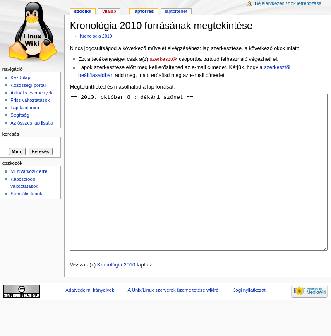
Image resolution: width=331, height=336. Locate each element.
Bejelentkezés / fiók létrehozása (288, 3)
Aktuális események (31, 92)
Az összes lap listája (31, 122)
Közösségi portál (28, 85)
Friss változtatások (30, 100)
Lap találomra (24, 107)
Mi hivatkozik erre (28, 171)
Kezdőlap (20, 77)
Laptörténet (176, 11)
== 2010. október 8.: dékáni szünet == (199, 188)
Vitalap (109, 11)
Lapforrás (144, 11)
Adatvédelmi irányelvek (89, 321)
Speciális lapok (26, 193)
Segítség (19, 115)
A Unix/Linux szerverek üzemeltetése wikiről (174, 321)
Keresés (10, 134)
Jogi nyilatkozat (249, 321)
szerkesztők (163, 59)
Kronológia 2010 (96, 36)
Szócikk (82, 11)
